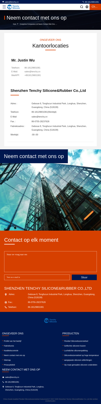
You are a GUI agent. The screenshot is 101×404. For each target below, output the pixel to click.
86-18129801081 (90, 2)
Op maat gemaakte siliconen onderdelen (80, 365)
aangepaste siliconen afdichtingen (78, 360)
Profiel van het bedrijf (12, 341)
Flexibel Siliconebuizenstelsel (76, 341)
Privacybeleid (9, 365)
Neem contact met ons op (14, 355)
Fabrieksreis (9, 346)
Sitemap (7, 360)
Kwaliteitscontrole (11, 350)
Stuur (84, 277)
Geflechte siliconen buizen (75, 346)
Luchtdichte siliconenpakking (76, 350)
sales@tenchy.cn (10, 2)
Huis (14, 24)
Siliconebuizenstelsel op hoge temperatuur (81, 355)
